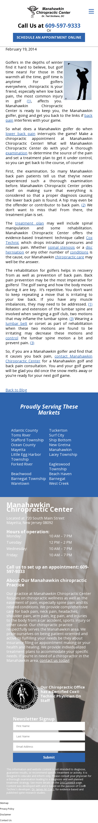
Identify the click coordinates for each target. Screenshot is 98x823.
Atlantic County (24, 430)
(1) (29, 100)
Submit (49, 757)
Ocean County (23, 444)
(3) (71, 318)
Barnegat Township (28, 478)
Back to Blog (16, 390)
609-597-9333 (62, 25)
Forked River (22, 464)
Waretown (20, 483)
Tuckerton (58, 430)
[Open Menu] (91, 11)
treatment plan (29, 223)
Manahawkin (60, 449)
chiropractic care (69, 256)
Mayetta (18, 449)
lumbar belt (16, 323)
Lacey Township (63, 454)
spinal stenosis (61, 247)
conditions (79, 252)
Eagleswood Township (59, 466)
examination (16, 152)
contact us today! (54, 660)
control (12, 337)
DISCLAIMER (67, 782)
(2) (83, 204)
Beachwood (21, 473)
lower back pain (20, 133)
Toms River (21, 435)
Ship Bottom (60, 439)
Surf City (56, 435)
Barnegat (57, 478)
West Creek (59, 483)
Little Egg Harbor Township (26, 457)
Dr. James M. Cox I (43, 789)
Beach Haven (60, 473)
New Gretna (59, 444)
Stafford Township (27, 439)
